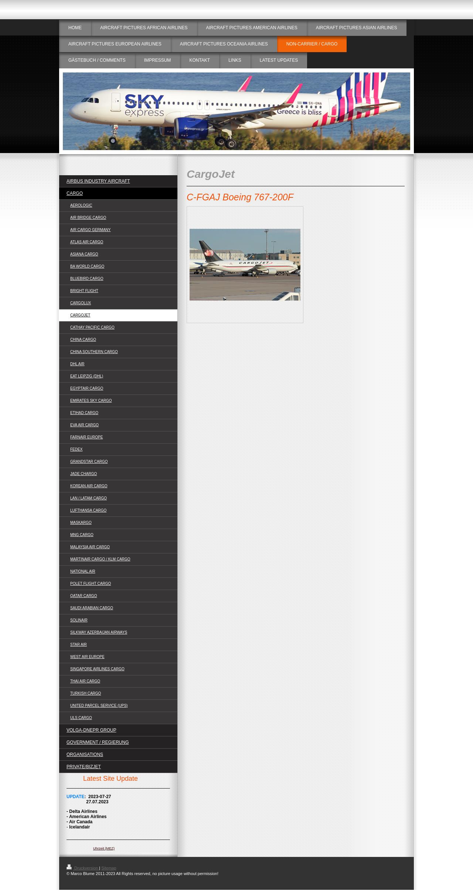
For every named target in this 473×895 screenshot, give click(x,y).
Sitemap (108, 868)
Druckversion (83, 868)
